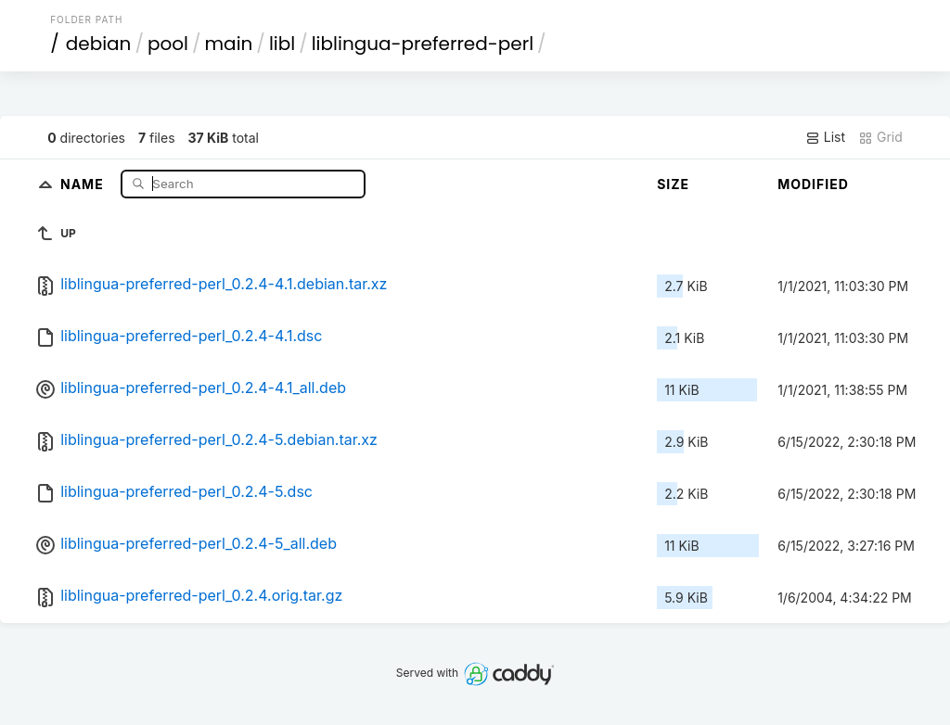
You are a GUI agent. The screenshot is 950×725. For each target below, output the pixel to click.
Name (84, 183)
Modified (813, 184)
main (229, 44)
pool (168, 44)
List (825, 137)
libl (282, 44)
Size (673, 184)
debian (99, 44)
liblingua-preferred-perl (422, 44)
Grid (880, 137)
